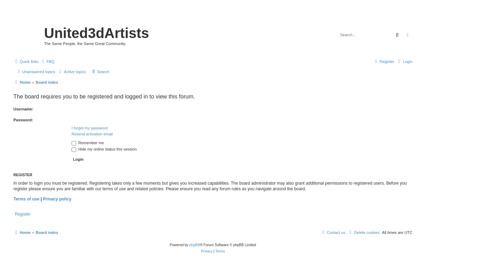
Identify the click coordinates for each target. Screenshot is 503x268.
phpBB (194, 245)
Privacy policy (57, 199)
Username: (23, 109)
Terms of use (26, 199)
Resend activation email (92, 134)
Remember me (88, 143)
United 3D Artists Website (212, 16)
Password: (23, 120)
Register (23, 214)
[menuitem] (47, 61)
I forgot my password (90, 128)
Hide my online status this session (104, 149)
